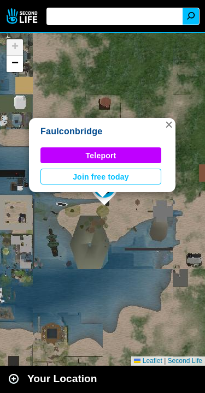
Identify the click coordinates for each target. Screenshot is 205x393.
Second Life (23, 16)
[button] (168, 124)
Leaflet (148, 361)
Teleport (101, 155)
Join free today (101, 176)
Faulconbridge (71, 131)
